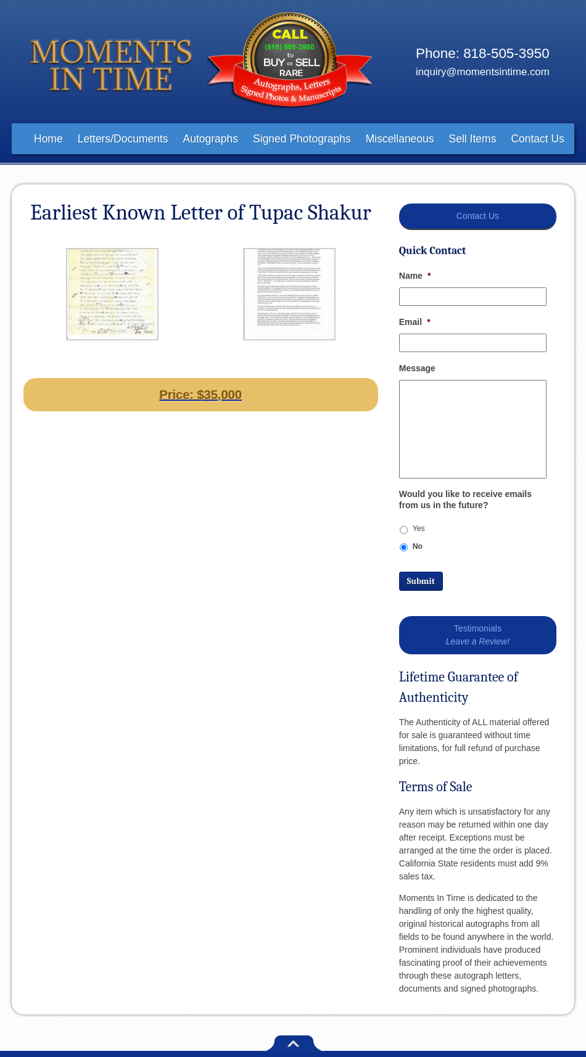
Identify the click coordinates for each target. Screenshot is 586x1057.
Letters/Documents (123, 139)
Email (415, 322)
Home (48, 139)
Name (415, 276)
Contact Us (537, 139)
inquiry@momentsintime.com (483, 72)
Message (417, 368)
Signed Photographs (302, 139)
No (418, 546)
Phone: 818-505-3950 (483, 53)
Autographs (211, 139)
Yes (419, 528)
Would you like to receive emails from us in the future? (465, 499)
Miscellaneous (400, 139)
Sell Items (473, 139)
